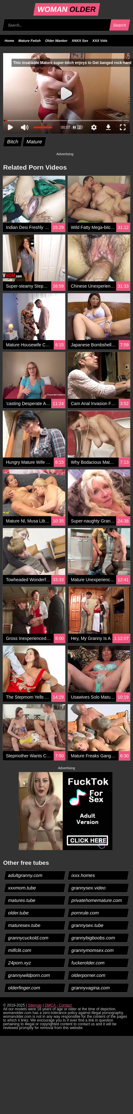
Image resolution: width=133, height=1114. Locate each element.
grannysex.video (88, 887)
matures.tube (22, 900)
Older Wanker (56, 40)
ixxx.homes (83, 875)
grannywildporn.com (29, 975)
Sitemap (35, 1005)
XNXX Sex (80, 40)
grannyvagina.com (91, 987)
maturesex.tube (24, 925)
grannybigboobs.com (93, 937)
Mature (34, 141)
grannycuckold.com (28, 937)
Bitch (13, 141)
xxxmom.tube (22, 887)
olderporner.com (88, 975)
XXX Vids (100, 40)
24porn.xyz (20, 962)
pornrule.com (85, 912)
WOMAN (66, 9)
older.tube (18, 912)
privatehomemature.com (97, 900)
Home (9, 40)
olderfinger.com (24, 987)
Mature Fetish (29, 40)
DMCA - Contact (58, 1005)
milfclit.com (20, 950)
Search (119, 25)
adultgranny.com (25, 875)
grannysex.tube (87, 925)
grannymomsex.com (92, 950)
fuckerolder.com (88, 962)
